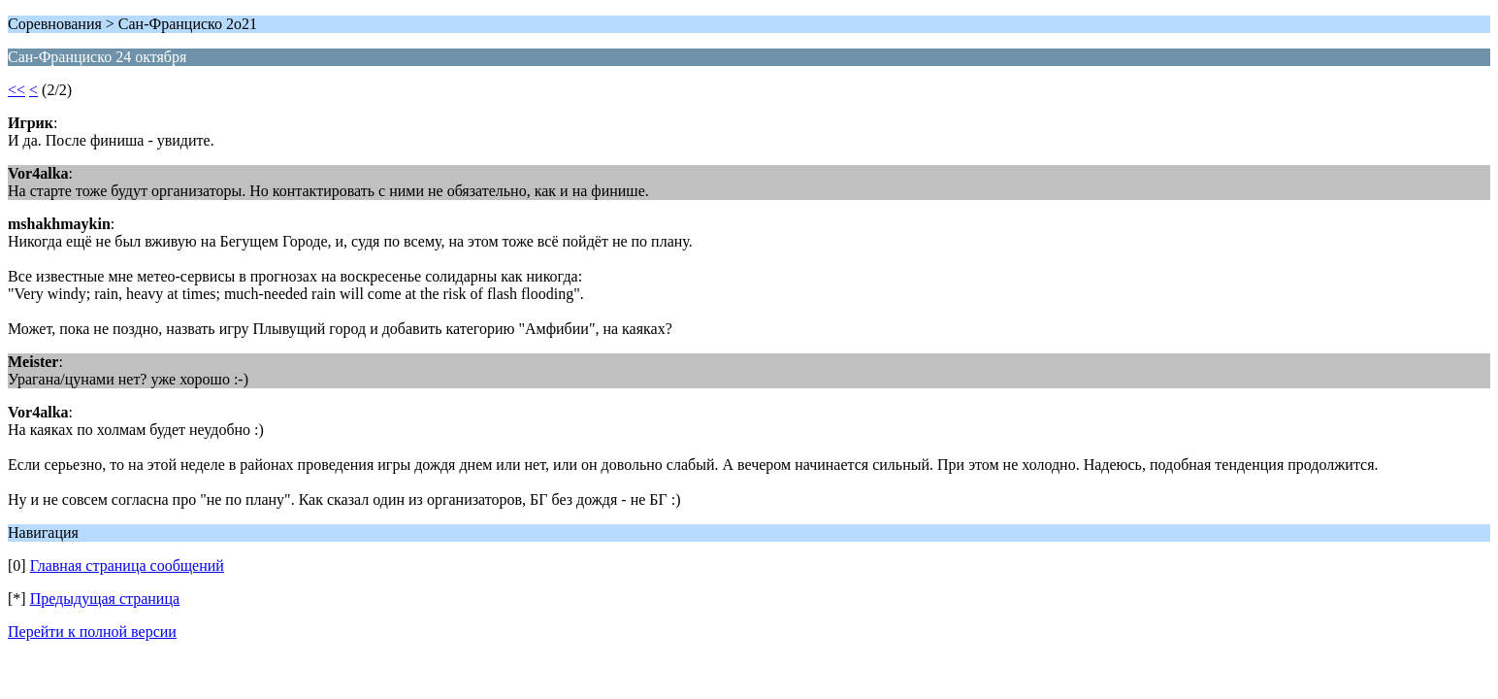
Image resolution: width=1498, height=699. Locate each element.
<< (16, 90)
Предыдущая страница (104, 598)
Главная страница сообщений (127, 565)
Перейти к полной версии (92, 631)
